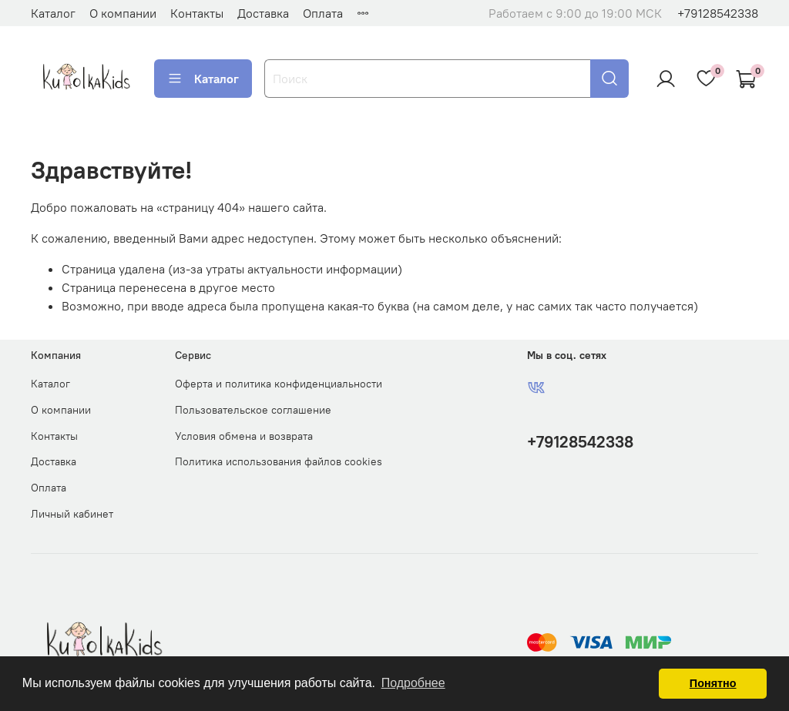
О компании (122, 13)
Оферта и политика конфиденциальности (278, 384)
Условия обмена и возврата (244, 436)
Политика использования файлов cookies (278, 461)
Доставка (263, 13)
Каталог (53, 13)
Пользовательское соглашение (253, 410)
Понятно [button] (713, 683)
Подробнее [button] (413, 682)
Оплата (323, 13)
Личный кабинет (72, 514)
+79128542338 (717, 13)
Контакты (196, 13)
